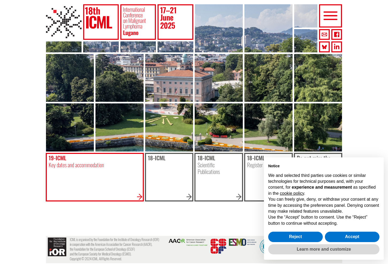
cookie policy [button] (292, 193)
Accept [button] (352, 236)
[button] (101, 22)
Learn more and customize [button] (324, 249)
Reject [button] (295, 236)
